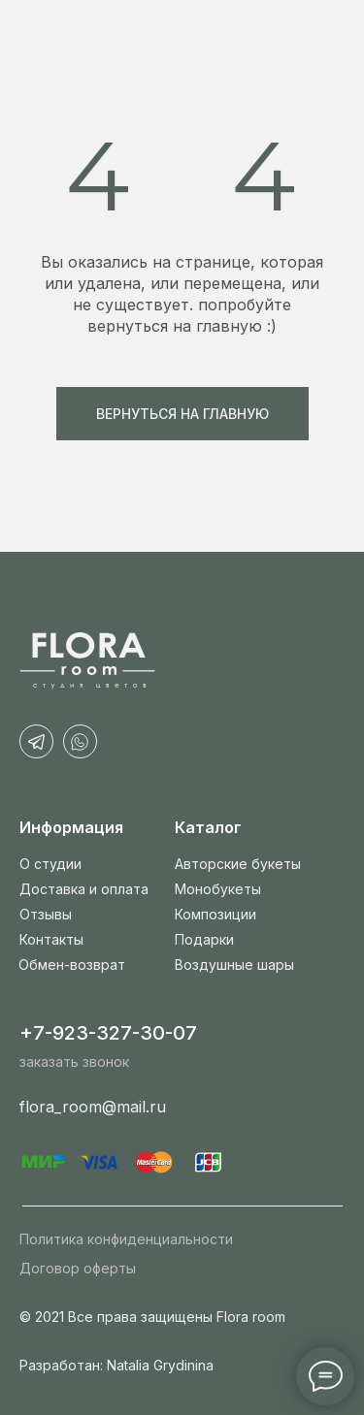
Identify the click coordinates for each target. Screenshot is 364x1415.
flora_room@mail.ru (92, 1106)
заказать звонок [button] (74, 1061)
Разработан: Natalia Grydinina (116, 1365)
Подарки (204, 939)
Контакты (51, 939)
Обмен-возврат (71, 964)
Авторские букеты (238, 863)
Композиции (215, 914)
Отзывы (45, 914)
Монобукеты (218, 889)
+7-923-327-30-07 (108, 1033)
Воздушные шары (234, 964)
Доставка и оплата (84, 889)
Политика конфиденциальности (126, 1239)
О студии (50, 863)
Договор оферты (77, 1268)
